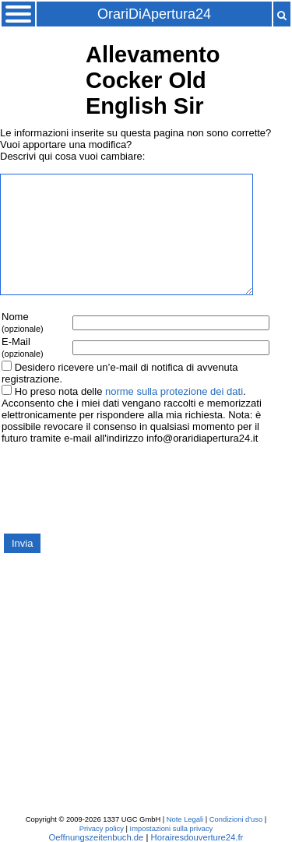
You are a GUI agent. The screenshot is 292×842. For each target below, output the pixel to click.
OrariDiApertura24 (154, 14)
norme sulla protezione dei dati (174, 391)
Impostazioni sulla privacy (171, 829)
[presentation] (118, 487)
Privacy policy (101, 829)
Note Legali (185, 819)
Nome (23, 322)
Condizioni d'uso (235, 819)
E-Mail (23, 347)
